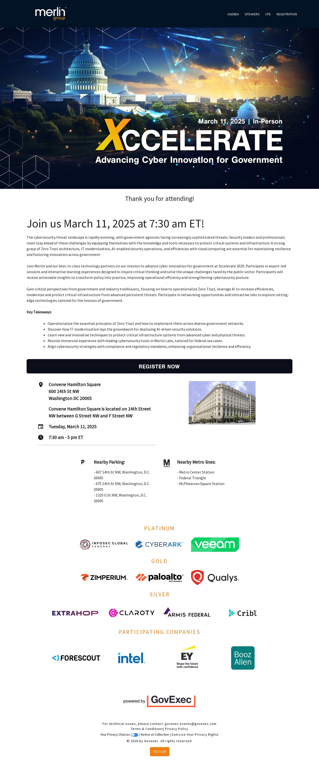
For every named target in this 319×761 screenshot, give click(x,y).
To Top (159, 751)
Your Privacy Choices (119, 734)
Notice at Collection (155, 734)
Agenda (233, 14)
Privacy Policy (176, 729)
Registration (287, 14)
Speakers (252, 14)
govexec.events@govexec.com (190, 724)
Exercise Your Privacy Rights (195, 734)
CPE (268, 14)
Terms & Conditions (147, 729)
